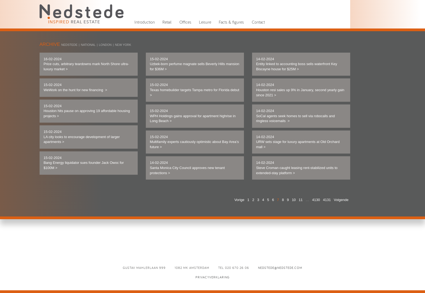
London (105, 44)
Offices (185, 22)
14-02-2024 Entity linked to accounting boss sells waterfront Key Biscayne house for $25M (296, 64)
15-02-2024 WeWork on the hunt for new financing (75, 87)
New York (123, 44)
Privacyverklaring (212, 277)
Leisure (205, 22)
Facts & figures (231, 22)
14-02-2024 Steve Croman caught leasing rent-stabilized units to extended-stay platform (297, 168)
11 (300, 200)
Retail (167, 22)
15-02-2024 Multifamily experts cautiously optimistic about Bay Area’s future (194, 142)
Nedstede (69, 44)
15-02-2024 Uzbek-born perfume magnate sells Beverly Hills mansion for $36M (194, 64)
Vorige (239, 200)
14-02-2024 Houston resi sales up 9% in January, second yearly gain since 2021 (300, 90)
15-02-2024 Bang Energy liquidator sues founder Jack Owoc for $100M (84, 163)
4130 (316, 200)
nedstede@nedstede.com (280, 268)
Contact (258, 22)
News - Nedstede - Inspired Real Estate (82, 13)
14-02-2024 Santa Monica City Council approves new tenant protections (187, 168)
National (88, 44)
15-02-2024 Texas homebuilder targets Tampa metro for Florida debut (194, 90)
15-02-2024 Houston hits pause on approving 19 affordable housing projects (87, 111)
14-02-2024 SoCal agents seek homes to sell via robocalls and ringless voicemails (295, 116)
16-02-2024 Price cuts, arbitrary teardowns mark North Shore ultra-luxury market (86, 64)
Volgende (341, 200)
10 (294, 200)
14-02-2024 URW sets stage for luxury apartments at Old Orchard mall (298, 142)
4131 (327, 200)
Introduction (144, 22)
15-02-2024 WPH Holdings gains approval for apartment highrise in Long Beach (193, 116)
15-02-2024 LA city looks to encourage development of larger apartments (82, 137)
